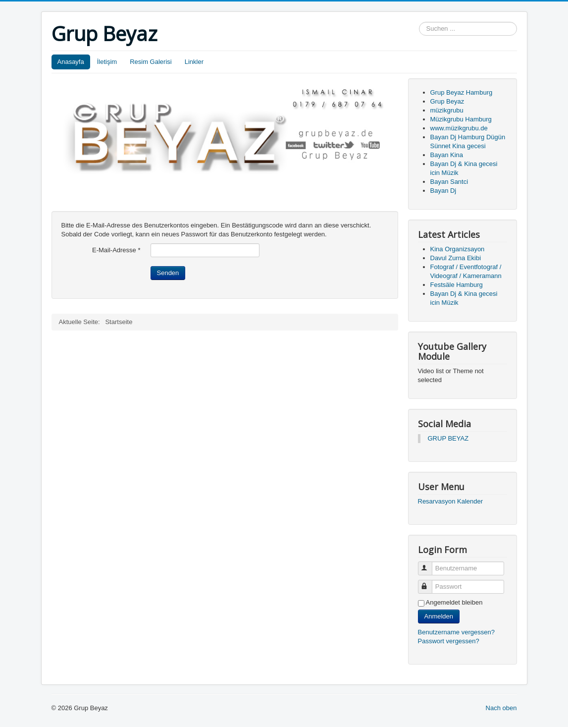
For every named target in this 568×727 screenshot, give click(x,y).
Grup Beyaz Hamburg (461, 92)
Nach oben (501, 708)
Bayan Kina (447, 155)
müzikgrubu (447, 110)
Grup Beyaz (447, 101)
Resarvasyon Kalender (450, 501)
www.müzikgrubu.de (459, 128)
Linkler (194, 61)
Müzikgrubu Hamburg (461, 119)
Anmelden (439, 616)
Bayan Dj (443, 190)
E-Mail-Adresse (116, 250)
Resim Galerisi (151, 61)
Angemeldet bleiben (454, 602)
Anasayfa (70, 61)
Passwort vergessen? (448, 641)
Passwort (429, 582)
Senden (168, 273)
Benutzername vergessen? (456, 632)
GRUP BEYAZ (448, 438)
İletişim (107, 61)
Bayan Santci (449, 181)
